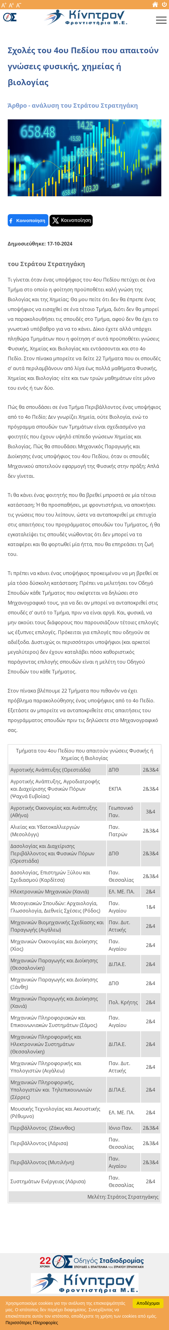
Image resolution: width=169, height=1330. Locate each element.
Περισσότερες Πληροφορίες (32, 1322)
